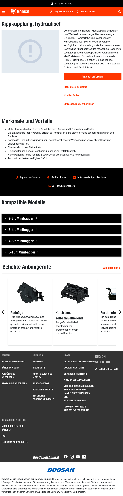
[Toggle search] (118, 11)
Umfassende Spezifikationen (79, 104)
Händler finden (88, 11)
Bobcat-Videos (41, 383)
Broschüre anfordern (14, 383)
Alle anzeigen (112, 267)
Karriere (38, 361)
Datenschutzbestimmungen (77, 361)
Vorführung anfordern (63, 185)
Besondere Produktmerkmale (43, 397)
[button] (61, 218)
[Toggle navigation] (4, 11)
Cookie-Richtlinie (74, 367)
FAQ (4, 435)
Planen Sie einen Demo (75, 86)
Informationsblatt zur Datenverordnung (76, 408)
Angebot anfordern (64, 11)
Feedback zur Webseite (15, 442)
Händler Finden (71, 95)
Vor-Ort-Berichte (43, 389)
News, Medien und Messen (42, 375)
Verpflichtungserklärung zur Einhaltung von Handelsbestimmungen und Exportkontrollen (77, 393)
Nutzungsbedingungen (77, 379)
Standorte (39, 367)
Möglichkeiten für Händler (12, 428)
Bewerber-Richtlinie (75, 373)
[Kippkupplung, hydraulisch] (30, 51)
